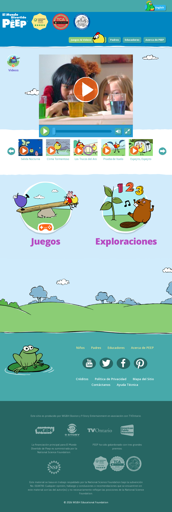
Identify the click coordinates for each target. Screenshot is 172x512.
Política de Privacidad (110, 379)
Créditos (82, 379)
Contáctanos (101, 385)
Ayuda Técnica (127, 385)
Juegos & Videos (88, 40)
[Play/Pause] (45, 131)
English (154, 8)
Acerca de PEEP (154, 39)
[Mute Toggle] (118, 131)
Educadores (132, 39)
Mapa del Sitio (143, 379)
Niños (80, 348)
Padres (114, 39)
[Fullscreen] (128, 131)
